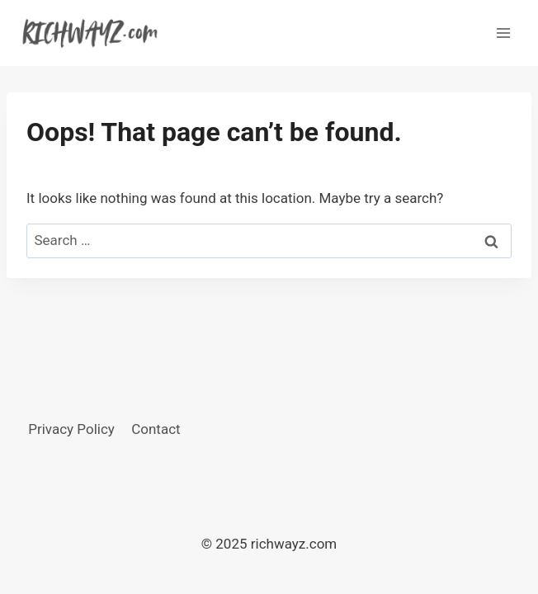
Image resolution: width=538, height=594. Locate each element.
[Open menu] (503, 32)
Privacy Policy (71, 429)
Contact (155, 429)
